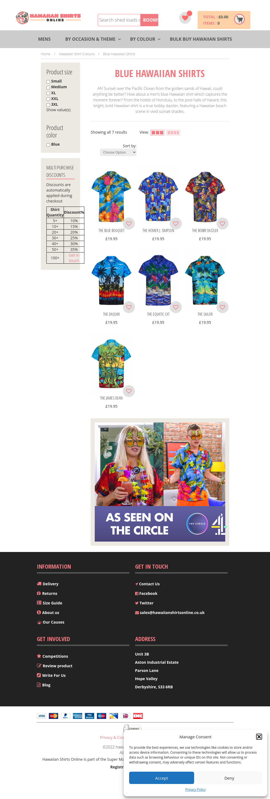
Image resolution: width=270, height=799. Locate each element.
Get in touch (74, 257)
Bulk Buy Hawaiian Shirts (201, 39)
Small (56, 81)
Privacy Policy (195, 789)
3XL (54, 104)
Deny (229, 778)
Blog (46, 685)
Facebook (146, 593)
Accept (161, 778)
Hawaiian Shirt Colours (77, 53)
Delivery (51, 583)
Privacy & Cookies (115, 737)
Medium (59, 86)
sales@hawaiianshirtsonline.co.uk (170, 612)
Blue (55, 144)
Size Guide (52, 603)
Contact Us (147, 583)
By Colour (142, 39)
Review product (58, 665)
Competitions (55, 656)
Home (46, 53)
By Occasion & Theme (90, 39)
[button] (259, 736)
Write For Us (54, 675)
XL (53, 92)
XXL (55, 98)
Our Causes (53, 622)
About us (50, 612)
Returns (49, 593)
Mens (44, 39)
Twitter (144, 603)
